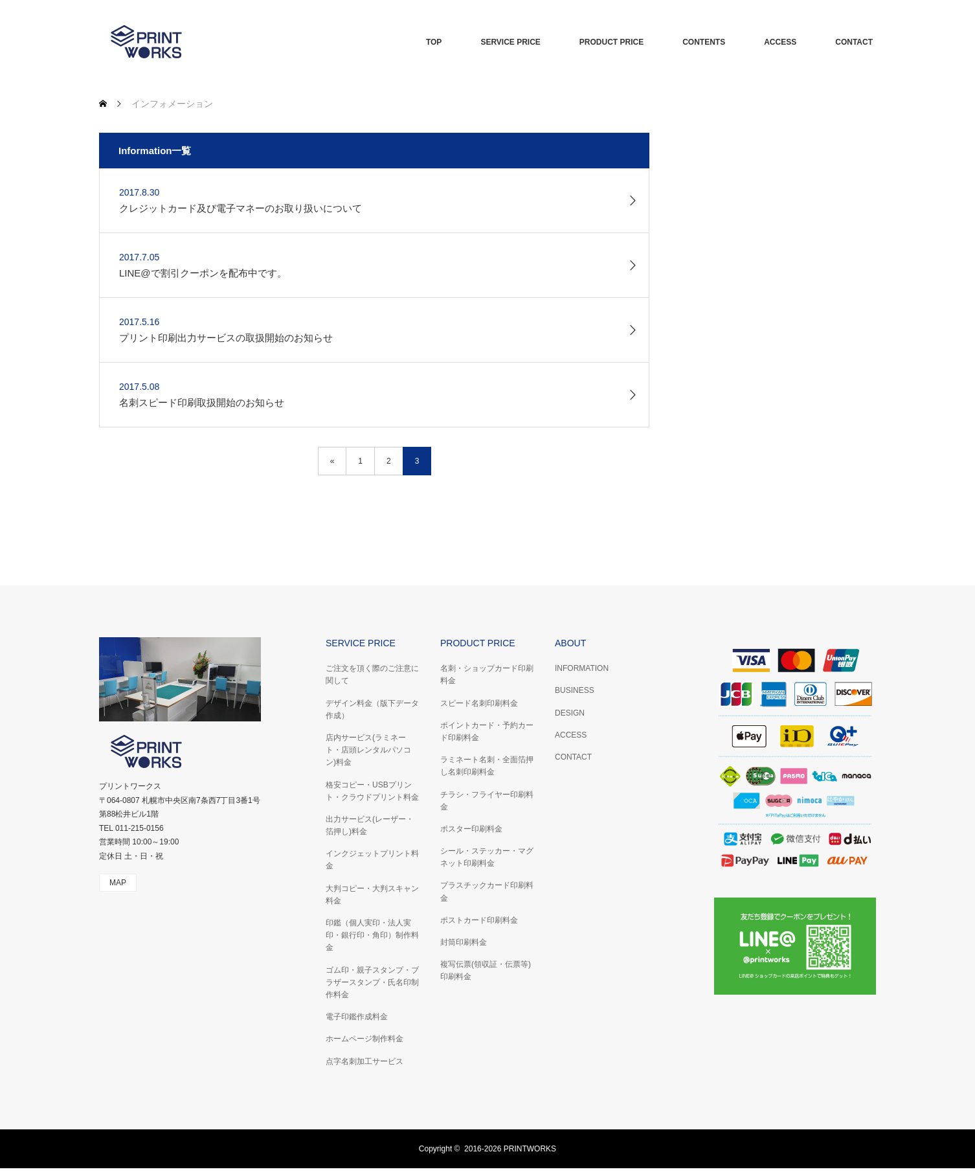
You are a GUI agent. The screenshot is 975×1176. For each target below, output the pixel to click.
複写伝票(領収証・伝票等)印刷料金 (485, 970)
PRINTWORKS (530, 1148)
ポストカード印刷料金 (479, 920)
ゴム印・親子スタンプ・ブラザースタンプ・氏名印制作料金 (372, 982)
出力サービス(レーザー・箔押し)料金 (370, 825)
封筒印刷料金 (463, 942)
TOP (434, 42)
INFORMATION (582, 668)
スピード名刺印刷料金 (479, 703)
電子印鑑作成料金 (357, 1016)
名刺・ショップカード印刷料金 (486, 674)
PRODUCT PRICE (611, 42)
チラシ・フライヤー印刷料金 (486, 800)
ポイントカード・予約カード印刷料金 (486, 731)
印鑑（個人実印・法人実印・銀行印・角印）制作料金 (372, 935)
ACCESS (780, 42)
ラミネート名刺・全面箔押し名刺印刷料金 (486, 765)
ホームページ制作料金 (364, 1038)
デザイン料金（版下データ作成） (372, 709)
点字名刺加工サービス (364, 1061)
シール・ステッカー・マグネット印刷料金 (486, 857)
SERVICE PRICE (510, 42)
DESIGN (570, 713)
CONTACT (854, 42)
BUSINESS (574, 690)
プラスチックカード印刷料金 (486, 891)
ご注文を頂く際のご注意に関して (372, 674)
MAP (117, 882)
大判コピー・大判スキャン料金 (372, 894)
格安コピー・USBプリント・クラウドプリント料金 (372, 791)
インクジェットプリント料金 (372, 859)
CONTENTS (703, 42)
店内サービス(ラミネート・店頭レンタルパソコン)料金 (368, 750)
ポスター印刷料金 (471, 828)
